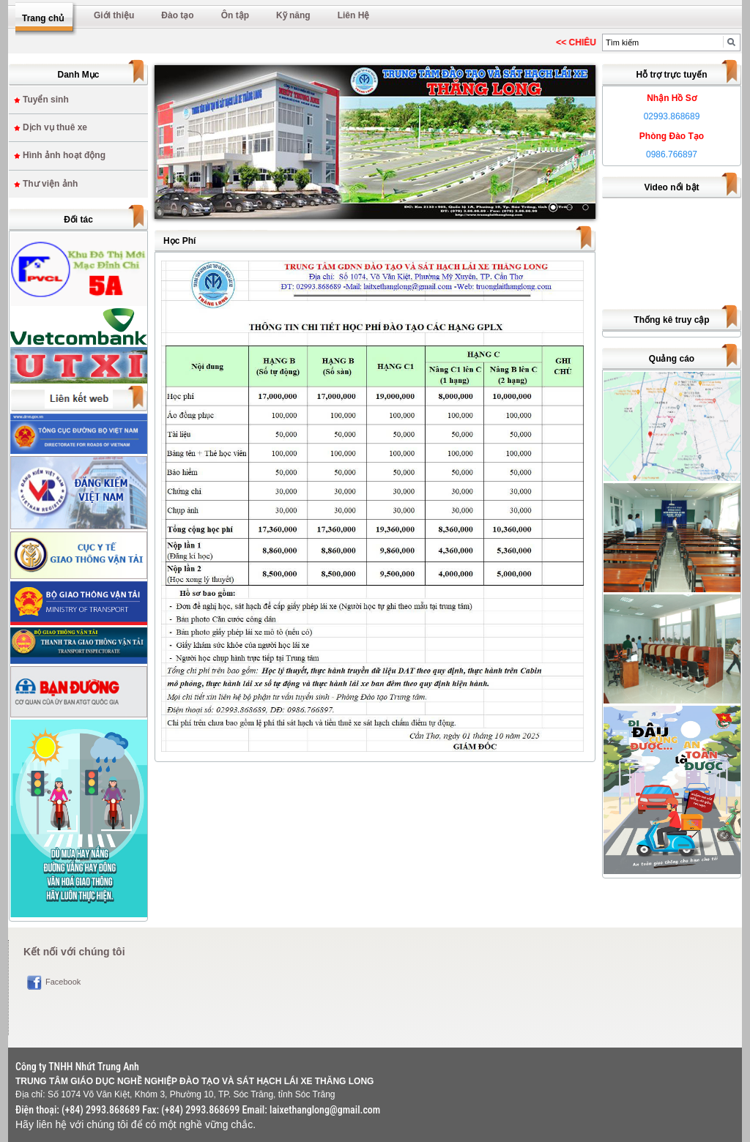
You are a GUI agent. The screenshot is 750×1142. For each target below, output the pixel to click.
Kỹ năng (293, 15)
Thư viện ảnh (50, 184)
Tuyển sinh (46, 99)
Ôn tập (235, 15)
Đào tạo (177, 15)
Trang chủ (43, 18)
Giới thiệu (114, 15)
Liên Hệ (354, 15)
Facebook (63, 981)
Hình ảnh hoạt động (64, 155)
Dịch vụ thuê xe (55, 127)
